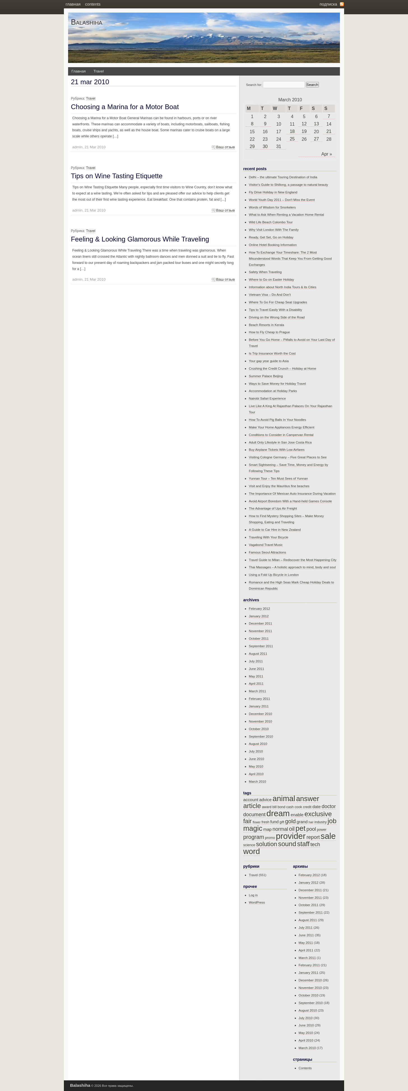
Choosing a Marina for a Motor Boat (125, 107)
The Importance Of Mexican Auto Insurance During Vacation (292, 493)
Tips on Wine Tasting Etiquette (117, 176)
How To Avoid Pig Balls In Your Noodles (277, 419)
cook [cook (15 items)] (298, 807)
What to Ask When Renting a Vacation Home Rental (286, 214)
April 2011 (256, 683)
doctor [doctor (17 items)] (329, 806)
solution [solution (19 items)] (266, 844)
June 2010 (256, 759)
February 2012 (259, 608)
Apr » (326, 154)
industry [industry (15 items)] (320, 822)
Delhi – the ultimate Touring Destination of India (283, 177)
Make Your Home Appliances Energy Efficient (281, 427)
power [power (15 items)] (321, 830)
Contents (92, 4)
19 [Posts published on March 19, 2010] (304, 131)
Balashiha (86, 22)
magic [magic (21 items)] (252, 828)
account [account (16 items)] (250, 799)
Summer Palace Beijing (266, 376)
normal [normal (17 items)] (280, 829)
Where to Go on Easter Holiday (271, 279)
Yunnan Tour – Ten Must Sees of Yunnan (278, 478)
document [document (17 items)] (254, 814)
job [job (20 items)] (332, 821)
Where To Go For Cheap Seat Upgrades (278, 302)
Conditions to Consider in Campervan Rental (281, 435)
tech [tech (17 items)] (315, 844)
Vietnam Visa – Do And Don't (270, 294)
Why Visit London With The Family (274, 229)
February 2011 (259, 698)
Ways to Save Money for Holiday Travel (277, 383)
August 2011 (258, 653)
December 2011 (260, 623)
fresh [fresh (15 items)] (265, 822)
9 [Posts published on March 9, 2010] (265, 123)
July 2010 (256, 751)
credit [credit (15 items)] (307, 807)
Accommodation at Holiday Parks (273, 391)
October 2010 (259, 729)
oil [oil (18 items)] (292, 829)
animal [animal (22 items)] (284, 798)
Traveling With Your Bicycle (268, 537)
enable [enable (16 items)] (297, 814)
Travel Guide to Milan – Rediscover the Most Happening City (293, 560)
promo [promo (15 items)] (270, 838)
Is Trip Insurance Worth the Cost (272, 353)
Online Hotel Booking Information (273, 245)
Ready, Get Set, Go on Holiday (271, 237)
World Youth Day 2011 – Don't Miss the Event (282, 199)
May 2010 (256, 766)
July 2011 (256, 661)
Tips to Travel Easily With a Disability (275, 309)
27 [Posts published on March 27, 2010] (316, 139)
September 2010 (261, 736)
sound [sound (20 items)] (287, 844)
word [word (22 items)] (251, 851)
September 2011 (261, 646)
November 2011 (260, 631)
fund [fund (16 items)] (274, 821)
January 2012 (259, 616)
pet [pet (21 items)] (301, 828)
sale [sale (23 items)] (328, 836)
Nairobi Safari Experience (267, 398)
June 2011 (256, 668)
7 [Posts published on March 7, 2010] (329, 116)
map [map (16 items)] (267, 829)
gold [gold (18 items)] (290, 821)
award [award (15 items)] (267, 807)
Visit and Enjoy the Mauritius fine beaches (279, 486)
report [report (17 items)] (313, 837)
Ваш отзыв (225, 147)
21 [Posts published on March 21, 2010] (329, 131)
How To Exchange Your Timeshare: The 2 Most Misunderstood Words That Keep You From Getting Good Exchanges (290, 258)
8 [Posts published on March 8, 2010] (252, 123)
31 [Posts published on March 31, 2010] (278, 146)
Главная (73, 4)
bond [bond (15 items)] (281, 807)
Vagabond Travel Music (266, 544)
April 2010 (256, 774)
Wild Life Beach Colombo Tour (271, 222)
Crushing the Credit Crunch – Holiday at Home (282, 368)
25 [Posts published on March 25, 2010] (292, 139)
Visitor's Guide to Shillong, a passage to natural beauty (288, 184)
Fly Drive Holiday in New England (273, 192)
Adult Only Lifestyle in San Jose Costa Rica (280, 442)
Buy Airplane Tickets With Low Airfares (277, 449)
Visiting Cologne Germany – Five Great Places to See (288, 457)
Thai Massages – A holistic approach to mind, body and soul (292, 567)
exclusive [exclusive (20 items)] (318, 814)
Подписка (328, 4)
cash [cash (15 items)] (290, 807)
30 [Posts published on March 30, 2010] (265, 146)
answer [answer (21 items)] (307, 799)
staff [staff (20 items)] (303, 844)
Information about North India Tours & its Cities (282, 287)
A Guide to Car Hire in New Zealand (275, 529)
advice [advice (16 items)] (265, 799)
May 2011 (256, 676)
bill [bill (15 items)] (274, 807)
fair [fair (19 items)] (247, 821)
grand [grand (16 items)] (302, 821)
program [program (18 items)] (253, 837)
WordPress (257, 902)
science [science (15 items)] (249, 845)
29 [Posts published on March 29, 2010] (252, 146)
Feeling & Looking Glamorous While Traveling (140, 239)
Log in (253, 895)
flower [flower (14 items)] (257, 822)
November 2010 (260, 721)
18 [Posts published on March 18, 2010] (292, 131)
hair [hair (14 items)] (311, 822)
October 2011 (259, 638)
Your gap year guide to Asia (269, 361)
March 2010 (257, 781)
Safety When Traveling (265, 272)
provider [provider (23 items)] (290, 836)
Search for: (254, 84)
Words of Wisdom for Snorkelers (272, 207)
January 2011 (259, 706)
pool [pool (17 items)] (311, 829)
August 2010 (258, 743)
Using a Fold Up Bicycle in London (274, 574)
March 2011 (257, 691)
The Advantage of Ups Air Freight (273, 508)
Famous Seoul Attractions (267, 552)
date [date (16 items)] (316, 806)
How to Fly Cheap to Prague (269, 332)
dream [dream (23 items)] (278, 813)
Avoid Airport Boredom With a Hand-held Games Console (290, 501)
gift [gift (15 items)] (281, 822)
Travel (99, 71)
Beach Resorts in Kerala (266, 325)
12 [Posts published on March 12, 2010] (304, 123)
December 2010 (260, 713)
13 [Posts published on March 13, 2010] (316, 123)
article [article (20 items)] (252, 806)
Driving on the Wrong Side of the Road (277, 317)
